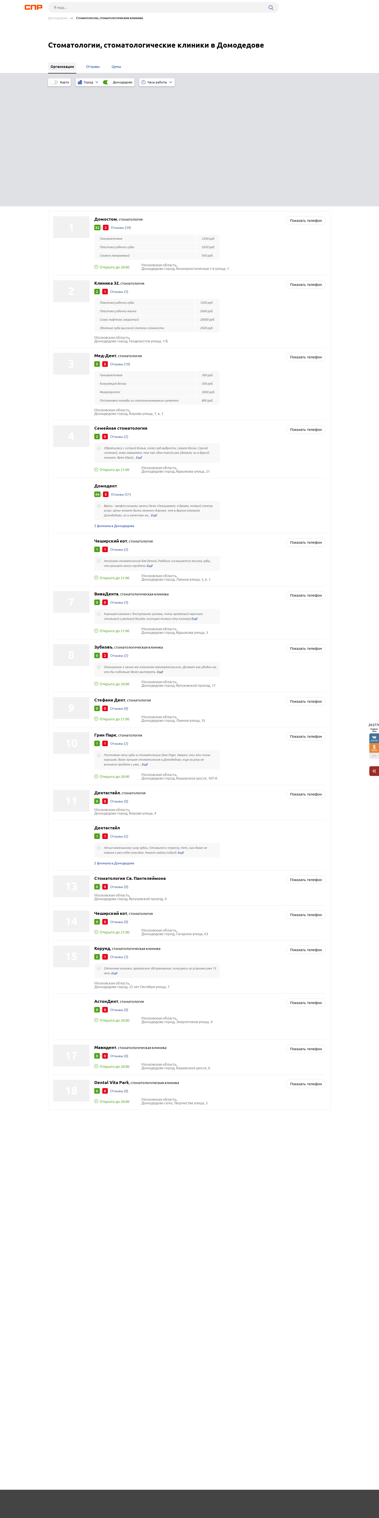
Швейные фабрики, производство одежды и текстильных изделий (253, 1023)
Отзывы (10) (120, 243)
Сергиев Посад (67, 1030)
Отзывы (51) (121, 374)
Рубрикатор (57, 1500)
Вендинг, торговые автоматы (221, 1047)
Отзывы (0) (119, 590)
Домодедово (58, 18)
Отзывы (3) (119, 171)
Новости (87, 1500)
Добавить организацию (309, 1500)
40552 (374, 750)
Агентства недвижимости (217, 1035)
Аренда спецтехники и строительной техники (235, 1041)
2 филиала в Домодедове (116, 406)
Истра (60, 1054)
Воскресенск (65, 1036)
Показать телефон (306, 100)
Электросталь (66, 1048)
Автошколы (206, 1029)
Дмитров (62, 1042)
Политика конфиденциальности (112, 1514)
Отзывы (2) (119, 316)
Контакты (156, 1500)
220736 (374, 740)
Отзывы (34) (121, 107)
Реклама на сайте (121, 1500)
